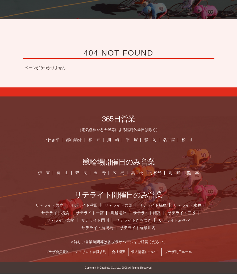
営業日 (212, 25)
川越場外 (119, 212)
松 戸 (95, 139)
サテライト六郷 (119, 205)
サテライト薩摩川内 (138, 227)
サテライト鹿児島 (98, 227)
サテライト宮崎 (61, 220)
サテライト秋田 (84, 205)
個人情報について (145, 252)
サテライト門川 (96, 220)
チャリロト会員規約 (91, 252)
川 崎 (114, 139)
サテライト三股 (182, 212)
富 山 (63, 172)
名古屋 (170, 139)
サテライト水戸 (188, 205)
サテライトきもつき (134, 220)
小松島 (156, 172)
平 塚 (132, 139)
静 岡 (151, 139)
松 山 (188, 139)
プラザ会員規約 (58, 252)
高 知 (175, 172)
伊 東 (45, 172)
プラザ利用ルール (179, 252)
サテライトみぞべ (175, 220)
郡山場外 (74, 139)
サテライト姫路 (147, 212)
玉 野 (100, 172)
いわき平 (52, 139)
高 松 (138, 172)
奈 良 (82, 172)
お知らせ (179, 25)
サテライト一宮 (90, 212)
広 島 (119, 172)
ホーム (146, 25)
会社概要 (119, 252)
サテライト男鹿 (50, 205)
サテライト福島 (154, 205)
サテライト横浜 (56, 212)
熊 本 (193, 172)
